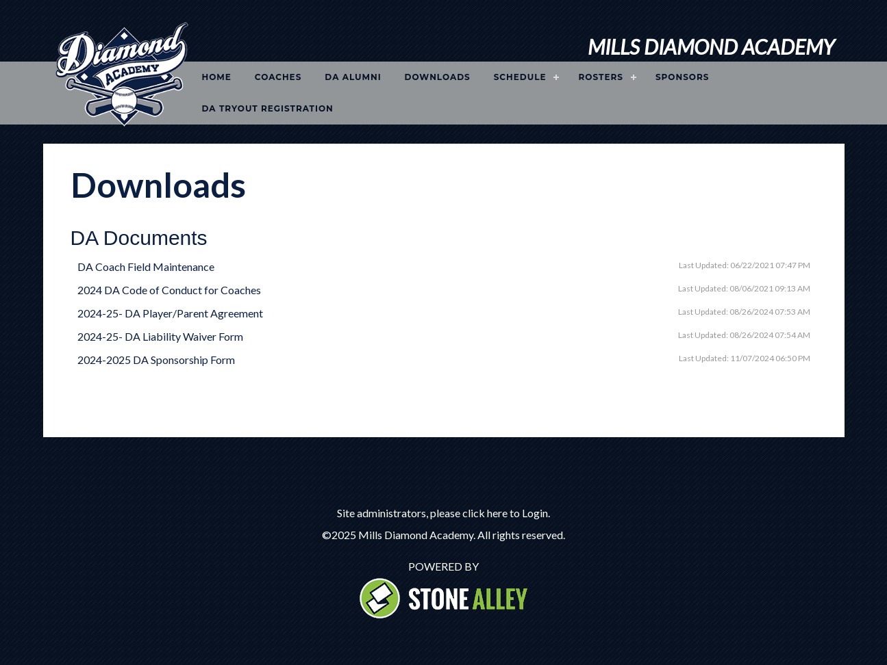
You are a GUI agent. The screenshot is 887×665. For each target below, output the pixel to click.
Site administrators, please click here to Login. (443, 512)
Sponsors (682, 77)
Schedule (520, 77)
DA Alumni (353, 77)
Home (217, 77)
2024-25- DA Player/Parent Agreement (170, 313)
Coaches (278, 77)
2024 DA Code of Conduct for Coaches (169, 289)
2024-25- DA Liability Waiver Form (160, 336)
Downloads (438, 77)
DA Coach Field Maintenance (145, 266)
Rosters (600, 77)
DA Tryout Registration (268, 108)
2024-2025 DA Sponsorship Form (156, 359)
